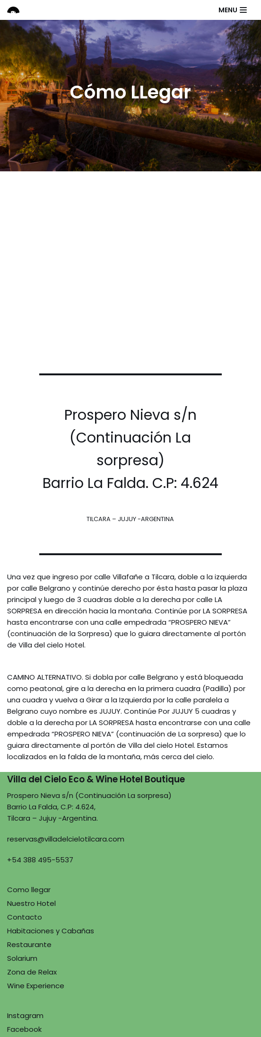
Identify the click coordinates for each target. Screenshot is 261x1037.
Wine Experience (35, 986)
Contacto (24, 917)
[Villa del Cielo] (17, 10)
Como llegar (29, 890)
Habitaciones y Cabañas (50, 931)
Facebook (24, 1029)
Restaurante (29, 944)
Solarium (22, 958)
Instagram (25, 1015)
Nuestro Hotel (31, 903)
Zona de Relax (32, 972)
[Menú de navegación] (232, 10)
